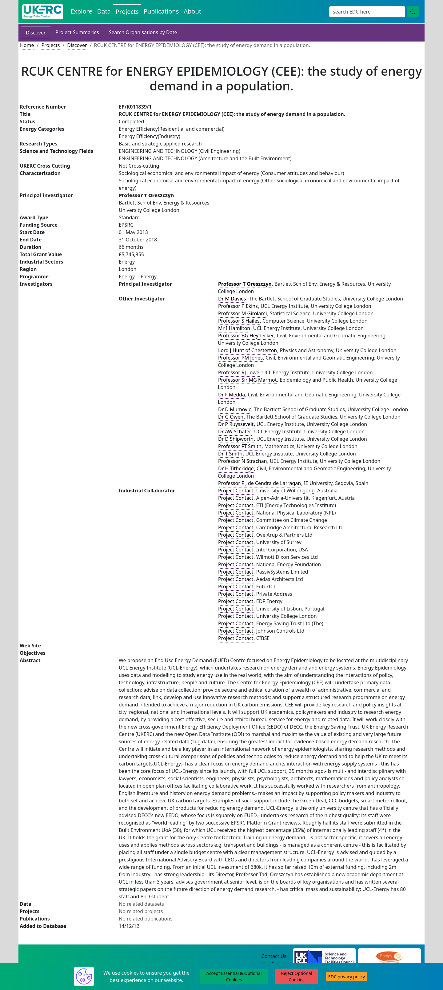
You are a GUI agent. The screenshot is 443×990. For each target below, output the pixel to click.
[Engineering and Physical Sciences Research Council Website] (389, 956)
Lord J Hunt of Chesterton (247, 350)
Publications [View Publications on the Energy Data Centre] (161, 11)
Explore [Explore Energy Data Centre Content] (81, 11)
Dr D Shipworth (235, 438)
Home (27, 45)
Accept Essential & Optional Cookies (234, 976)
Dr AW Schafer (234, 431)
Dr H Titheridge (236, 468)
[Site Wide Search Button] (413, 11)
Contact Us (273, 956)
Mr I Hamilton (234, 328)
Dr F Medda (231, 394)
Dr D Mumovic (234, 409)
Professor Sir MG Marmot (247, 379)
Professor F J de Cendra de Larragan (259, 483)
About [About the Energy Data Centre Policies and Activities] (192, 11)
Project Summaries (77, 32)
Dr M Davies (232, 298)
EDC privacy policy (346, 977)
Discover (36, 32)
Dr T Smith (230, 453)
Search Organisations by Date (143, 32)
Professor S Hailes (239, 320)
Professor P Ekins (238, 306)
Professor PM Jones (240, 357)
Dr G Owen (230, 416)
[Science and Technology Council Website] (324, 956)
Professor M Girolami (242, 313)
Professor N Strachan (242, 461)
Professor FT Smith (239, 446)
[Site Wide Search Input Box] (367, 12)
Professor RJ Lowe (238, 372)
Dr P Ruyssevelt (235, 424)
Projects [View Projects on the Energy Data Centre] (127, 11)
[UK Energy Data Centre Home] (42, 11)
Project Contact (235, 490)
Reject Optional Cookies (296, 976)
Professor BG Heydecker (246, 335)
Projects (50, 45)
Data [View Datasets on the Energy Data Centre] (104, 11)
